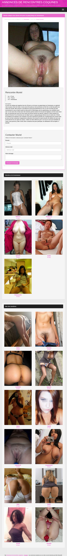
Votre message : (9, 153)
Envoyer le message (12, 163)
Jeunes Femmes (40, 19)
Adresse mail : (9, 147)
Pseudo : (7, 140)
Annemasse (26, 19)
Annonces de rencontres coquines (30, 2)
